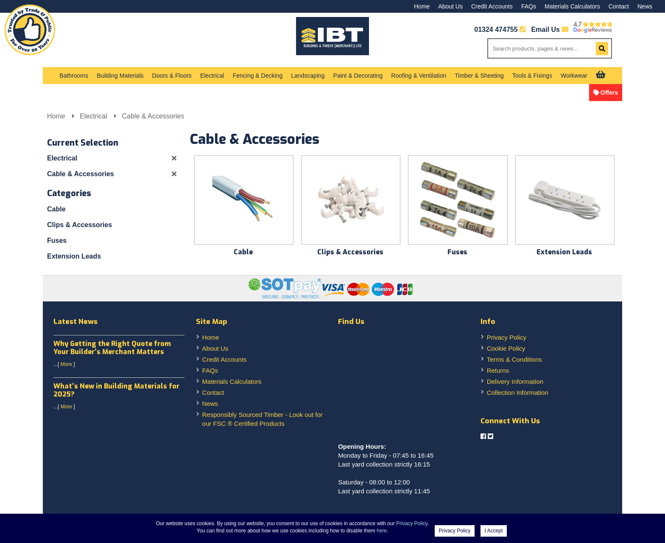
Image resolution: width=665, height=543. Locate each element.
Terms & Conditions (514, 359)
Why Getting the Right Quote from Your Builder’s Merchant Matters (112, 347)
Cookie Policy (506, 348)
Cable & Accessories (153, 116)
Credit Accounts (492, 6)
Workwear (574, 75)
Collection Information (517, 392)
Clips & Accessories (79, 224)
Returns (498, 370)
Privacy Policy (506, 337)
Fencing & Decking (258, 75)
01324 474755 (495, 29)
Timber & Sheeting (479, 75)
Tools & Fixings (532, 75)
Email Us (549, 29)
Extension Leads (74, 256)
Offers (609, 92)
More (66, 364)
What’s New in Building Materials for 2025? (116, 390)
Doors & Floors (172, 75)
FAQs (528, 6)
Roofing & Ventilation (418, 75)
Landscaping (307, 75)
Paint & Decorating (358, 75)
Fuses (57, 240)
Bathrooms (73, 75)
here (382, 531)
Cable (56, 209)
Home (422, 6)
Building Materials (120, 75)
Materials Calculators (572, 6)
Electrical (212, 75)
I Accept (494, 531)
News (644, 6)
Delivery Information (515, 381)
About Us (450, 6)
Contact (619, 6)
